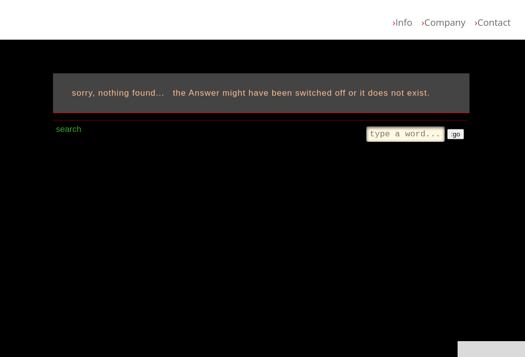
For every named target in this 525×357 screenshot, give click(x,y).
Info (402, 22)
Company (443, 22)
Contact (492, 22)
